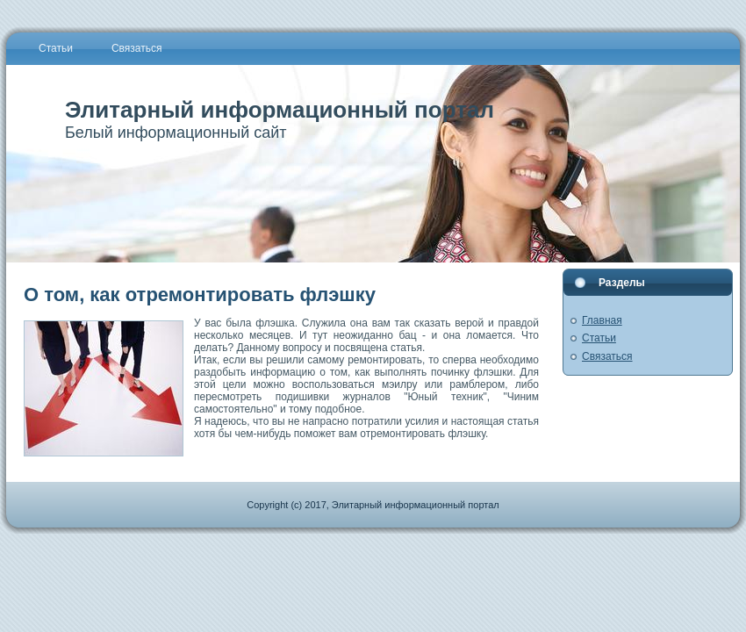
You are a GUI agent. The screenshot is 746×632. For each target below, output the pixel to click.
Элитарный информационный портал (279, 110)
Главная (602, 320)
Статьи (599, 338)
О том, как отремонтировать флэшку (200, 294)
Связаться (607, 356)
